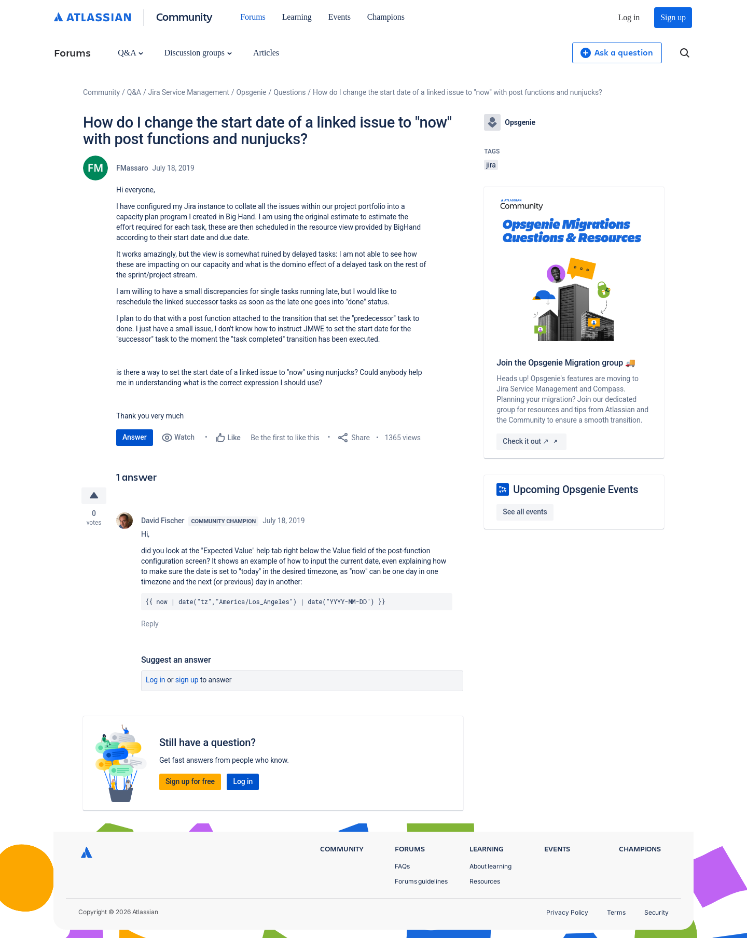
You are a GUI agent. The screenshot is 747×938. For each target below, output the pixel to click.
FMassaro (132, 168)
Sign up (673, 17)
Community (184, 16)
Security (656, 912)
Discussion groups (198, 52)
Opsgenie (252, 92)
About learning (490, 866)
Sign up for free (190, 781)
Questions (289, 92)
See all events (525, 512)
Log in (629, 17)
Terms (616, 912)
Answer (134, 437)
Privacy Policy (567, 912)
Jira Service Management (188, 92)
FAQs (402, 866)
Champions (386, 16)
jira (491, 165)
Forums (252, 16)
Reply (150, 624)
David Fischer (162, 520)
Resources (484, 881)
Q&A (130, 52)
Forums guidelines (421, 881)
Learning (297, 16)
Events (339, 16)
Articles (266, 52)
